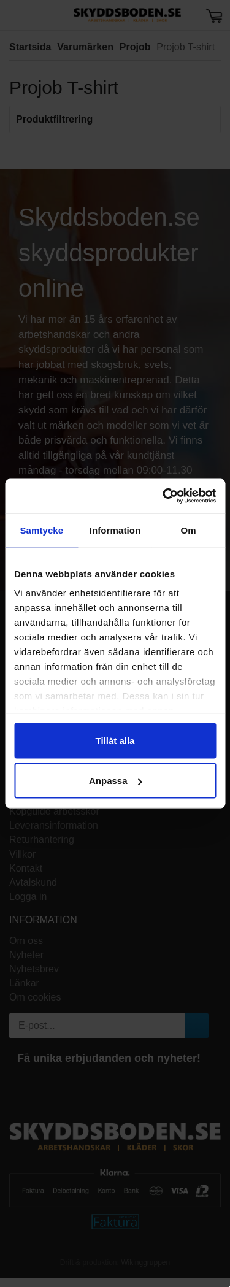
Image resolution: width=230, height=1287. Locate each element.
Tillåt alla (115, 740)
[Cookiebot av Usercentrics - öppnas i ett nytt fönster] (164, 496)
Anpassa (115, 780)
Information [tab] (115, 529)
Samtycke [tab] (41, 529)
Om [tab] (188, 529)
